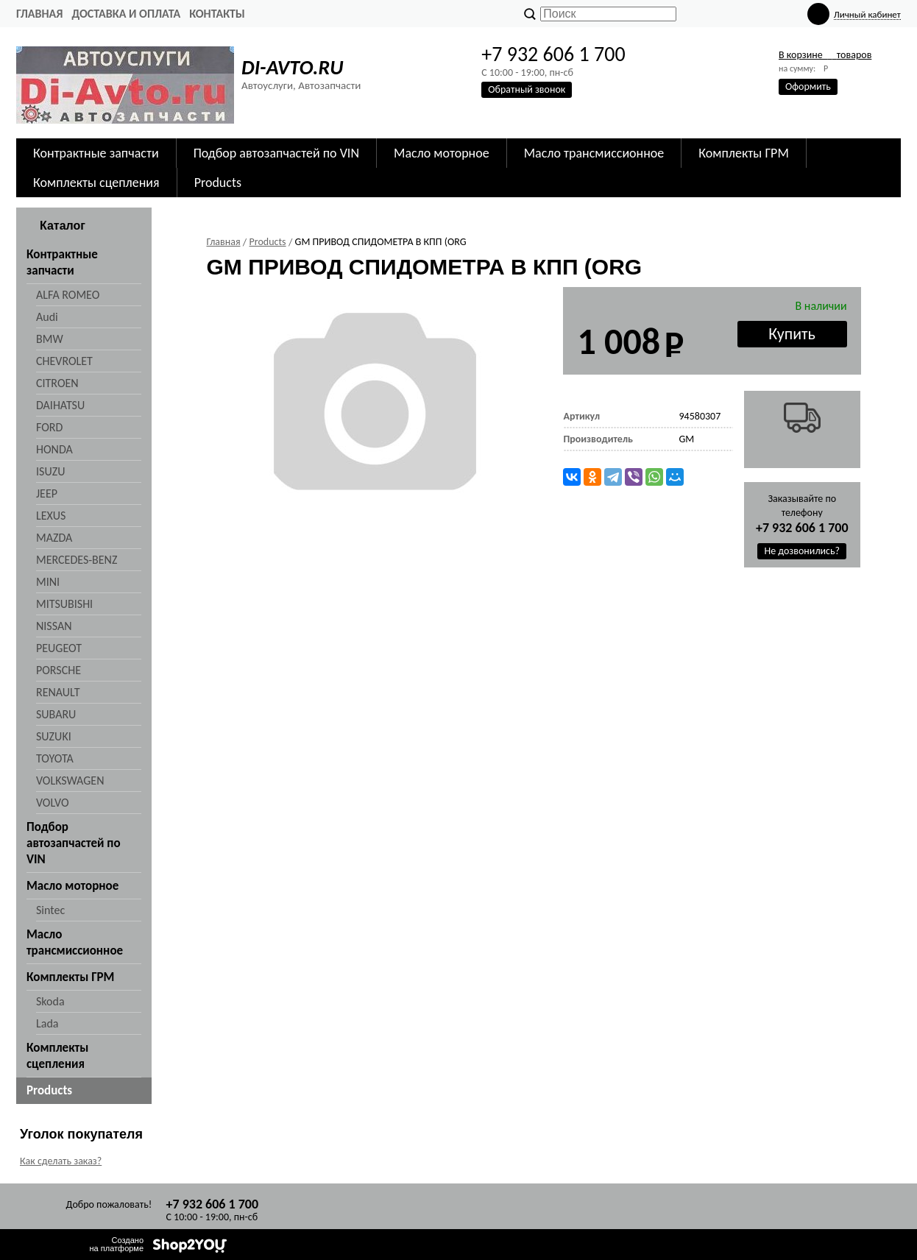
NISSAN (54, 626)
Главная (39, 14)
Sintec (50, 910)
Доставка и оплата (125, 14)
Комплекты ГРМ (743, 153)
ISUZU (50, 471)
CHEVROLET (64, 361)
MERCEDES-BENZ (76, 560)
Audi (47, 317)
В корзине (825, 55)
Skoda (50, 1001)
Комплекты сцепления (96, 182)
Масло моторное (441, 153)
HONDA (54, 449)
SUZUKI (53, 736)
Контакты (217, 14)
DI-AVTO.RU (292, 67)
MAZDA (54, 538)
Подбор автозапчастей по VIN (276, 153)
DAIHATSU (60, 405)
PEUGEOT (59, 648)
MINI (48, 582)
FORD (49, 427)
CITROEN (57, 383)
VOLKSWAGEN (70, 781)
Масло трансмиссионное (594, 153)
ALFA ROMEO (67, 295)
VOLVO (52, 803)
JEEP (46, 493)
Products (217, 182)
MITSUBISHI (64, 604)
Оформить (808, 86)
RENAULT (57, 692)
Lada (47, 1023)
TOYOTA (55, 758)
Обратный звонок (526, 89)
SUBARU (56, 714)
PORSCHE (58, 670)
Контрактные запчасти (96, 153)
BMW (49, 339)
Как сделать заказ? (61, 1161)
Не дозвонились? (802, 551)
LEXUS (51, 516)
